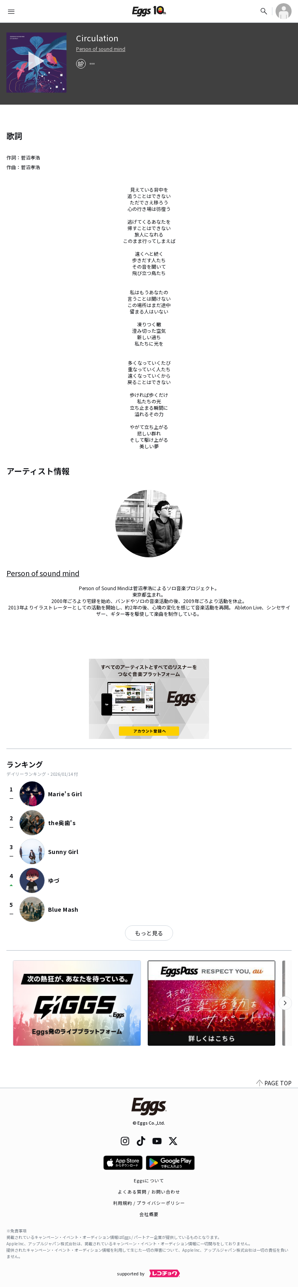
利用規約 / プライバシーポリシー (149, 1203)
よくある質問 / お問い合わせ (149, 1191)
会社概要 (149, 1214)
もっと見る (149, 933)
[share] (81, 64)
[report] (92, 64)
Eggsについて (149, 1180)
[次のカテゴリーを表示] (285, 1003)
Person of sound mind (100, 49)
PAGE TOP (274, 1083)
